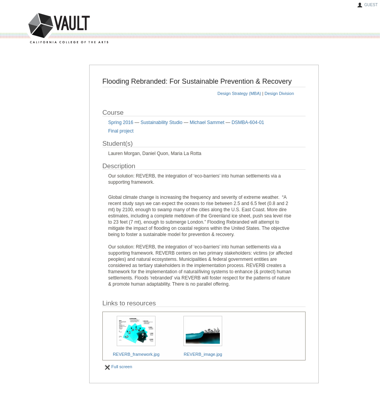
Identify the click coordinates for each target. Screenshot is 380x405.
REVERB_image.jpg (203, 354)
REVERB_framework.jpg (136, 354)
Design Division (279, 93)
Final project (120, 131)
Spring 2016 (120, 122)
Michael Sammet (207, 122)
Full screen (118, 366)
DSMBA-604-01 (247, 122)
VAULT (39, 28)
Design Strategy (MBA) (239, 93)
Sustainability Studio (161, 122)
